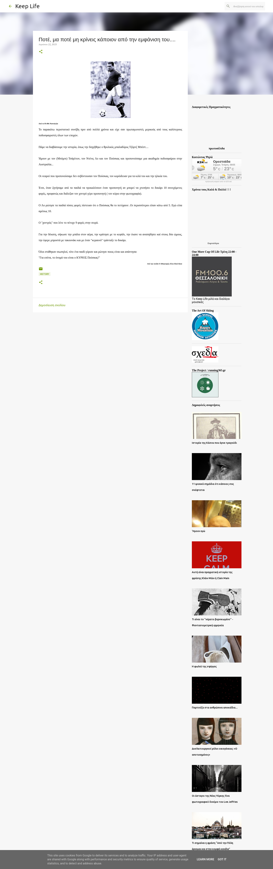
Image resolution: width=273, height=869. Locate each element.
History (44, 274)
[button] (41, 51)
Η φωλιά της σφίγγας (204, 666)
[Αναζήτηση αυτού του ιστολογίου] (246, 6)
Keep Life (27, 6)
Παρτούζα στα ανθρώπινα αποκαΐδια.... (215, 707)
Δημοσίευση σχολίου (52, 305)
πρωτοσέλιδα (217, 148)
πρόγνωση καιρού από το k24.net (218, 182)
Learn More (205, 859)
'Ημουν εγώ (198, 531)
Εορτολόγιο (213, 243)
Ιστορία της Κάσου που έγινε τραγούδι (214, 442)
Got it (222, 859)
